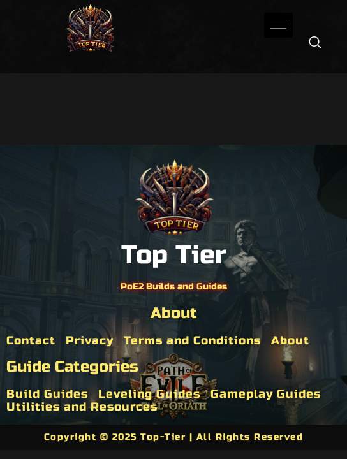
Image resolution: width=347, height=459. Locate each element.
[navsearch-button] (315, 43)
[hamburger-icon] (278, 25)
